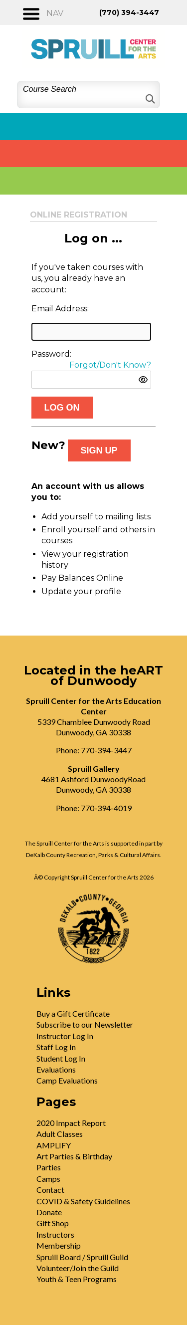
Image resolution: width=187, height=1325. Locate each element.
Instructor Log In (64, 1036)
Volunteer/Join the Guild (77, 1268)
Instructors (55, 1234)
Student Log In (60, 1058)
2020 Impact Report (71, 1122)
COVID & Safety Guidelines (83, 1201)
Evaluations (56, 1069)
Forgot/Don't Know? (110, 365)
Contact (50, 1189)
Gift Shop (52, 1223)
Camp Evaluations (67, 1080)
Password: (51, 354)
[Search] (149, 99)
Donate (49, 1212)
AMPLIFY (53, 1145)
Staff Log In (56, 1047)
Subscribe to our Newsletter (84, 1024)
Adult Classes (59, 1133)
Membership (58, 1245)
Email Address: (60, 308)
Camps (48, 1178)
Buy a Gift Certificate (73, 1013)
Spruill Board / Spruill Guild (82, 1257)
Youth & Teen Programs (76, 1279)
